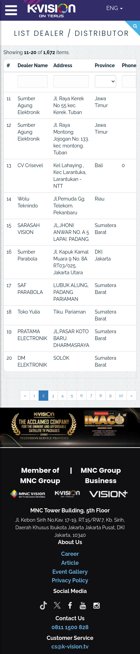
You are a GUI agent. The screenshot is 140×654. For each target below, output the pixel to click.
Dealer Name (33, 65)
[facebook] (70, 605)
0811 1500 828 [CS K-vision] (70, 627)
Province (105, 65)
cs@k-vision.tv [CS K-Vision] (70, 646)
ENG (114, 8)
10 (121, 395)
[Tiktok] (43, 605)
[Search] (132, 28)
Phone (129, 65)
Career (70, 554)
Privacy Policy (70, 580)
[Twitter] (57, 605)
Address (62, 65)
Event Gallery (70, 572)
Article (70, 563)
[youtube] (83, 605)
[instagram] (96, 605)
